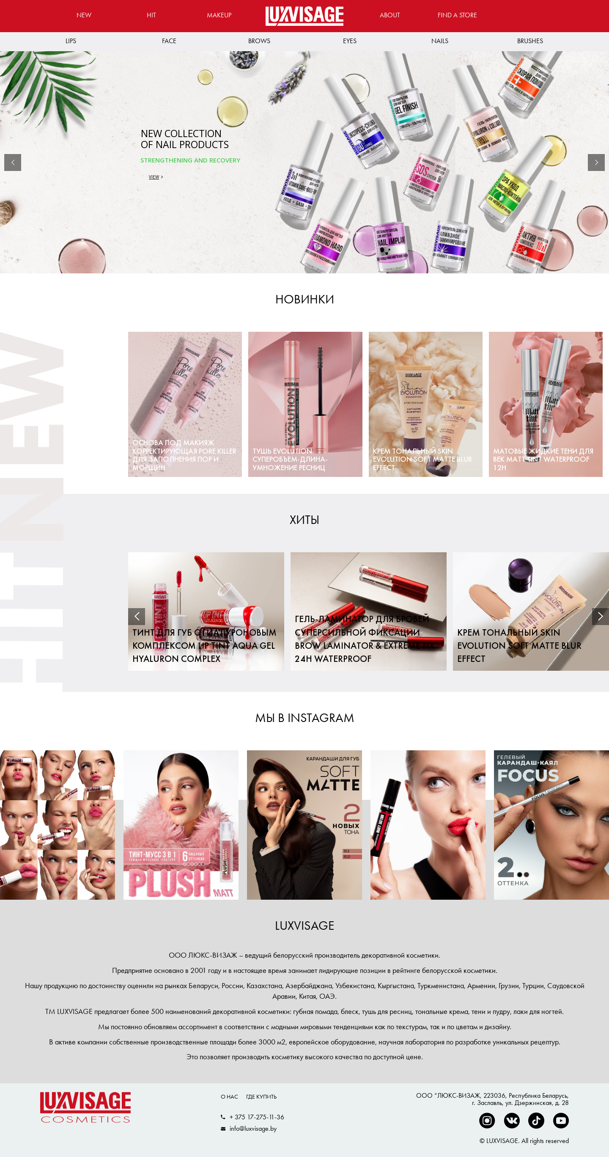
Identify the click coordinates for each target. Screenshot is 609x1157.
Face (169, 40)
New (84, 15)
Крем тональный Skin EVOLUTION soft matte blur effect (519, 646)
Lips (71, 40)
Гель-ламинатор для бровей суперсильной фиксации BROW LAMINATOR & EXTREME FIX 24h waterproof (364, 639)
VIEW (154, 177)
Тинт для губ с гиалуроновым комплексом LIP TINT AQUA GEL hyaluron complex (204, 646)
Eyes (350, 40)
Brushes (530, 40)
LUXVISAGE (304, 925)
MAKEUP (219, 15)
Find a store (457, 15)
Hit (151, 15)
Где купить (261, 1096)
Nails (439, 40)
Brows (259, 40)
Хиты (304, 520)
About (390, 15)
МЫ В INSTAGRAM (304, 718)
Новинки (304, 299)
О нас (229, 1096)
